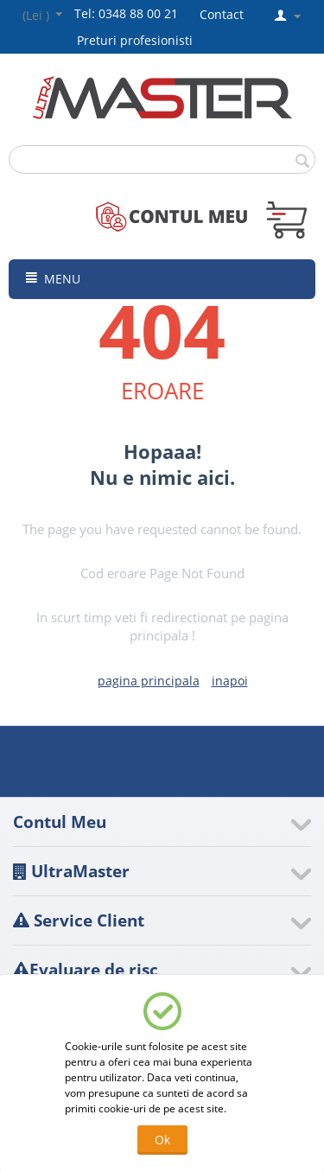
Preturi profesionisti (138, 40)
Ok (162, 1139)
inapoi (230, 680)
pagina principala (149, 680)
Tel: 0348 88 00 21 (126, 13)
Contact (222, 14)
